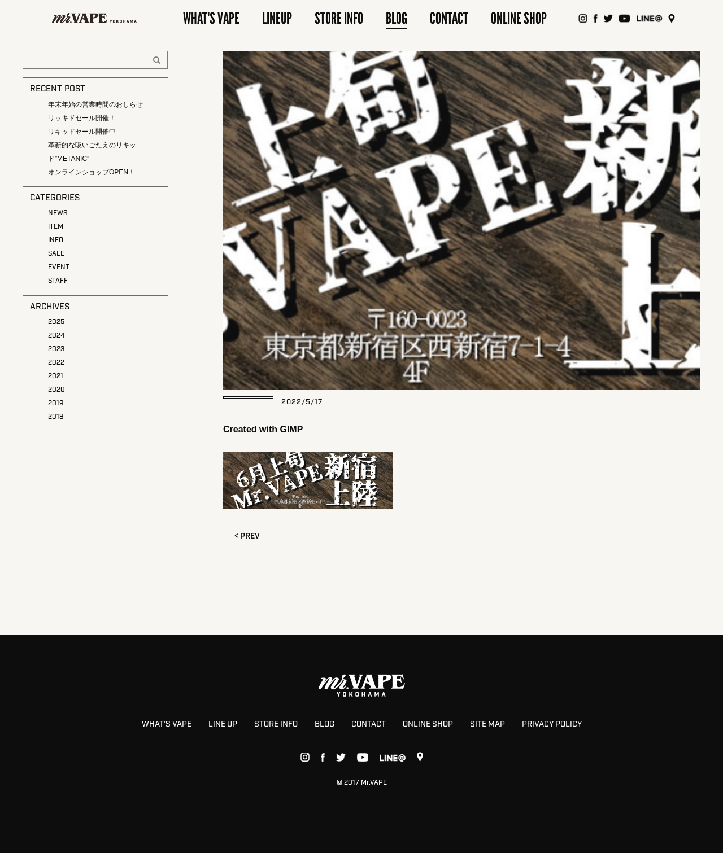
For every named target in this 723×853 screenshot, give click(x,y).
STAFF (58, 281)
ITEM (55, 226)
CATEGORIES (55, 198)
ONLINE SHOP (428, 724)
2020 (56, 390)
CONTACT (368, 724)
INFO (55, 240)
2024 (56, 335)
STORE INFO (276, 724)
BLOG (324, 724)
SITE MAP (487, 724)
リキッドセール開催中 (82, 131)
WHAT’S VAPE (166, 724)
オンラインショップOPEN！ (91, 172)
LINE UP (222, 724)
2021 (55, 376)
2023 (56, 349)
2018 (55, 417)
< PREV (247, 536)
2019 (55, 403)
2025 (56, 322)
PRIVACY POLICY (552, 724)
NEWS (57, 213)
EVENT (58, 267)
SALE (56, 254)
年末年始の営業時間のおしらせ (95, 104)
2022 (56, 362)
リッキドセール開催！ (82, 118)
